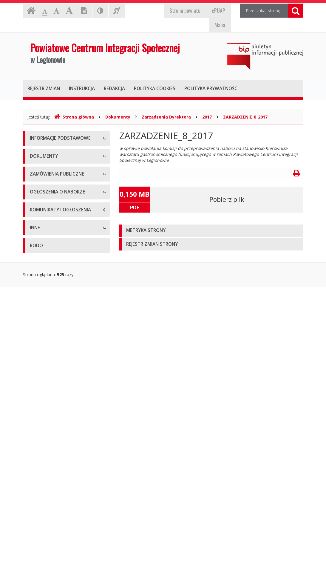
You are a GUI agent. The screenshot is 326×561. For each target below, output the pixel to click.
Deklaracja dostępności (52, 233)
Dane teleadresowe (49, 152)
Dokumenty (117, 117)
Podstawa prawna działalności (59, 264)
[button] (211, 231)
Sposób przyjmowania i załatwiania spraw (64, 500)
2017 (207, 117)
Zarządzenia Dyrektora (166, 117)
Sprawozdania (43, 331)
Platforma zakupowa (50, 390)
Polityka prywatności (49, 318)
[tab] (211, 231)
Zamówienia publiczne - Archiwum (63, 376)
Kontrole (38, 484)
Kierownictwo (43, 206)
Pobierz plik (226, 199)
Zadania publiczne (47, 291)
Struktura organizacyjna (52, 179)
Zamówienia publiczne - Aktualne (61, 363)
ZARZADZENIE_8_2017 (245, 117)
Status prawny (43, 166)
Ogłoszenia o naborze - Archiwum (62, 434)
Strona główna (74, 117)
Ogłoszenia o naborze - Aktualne (61, 421)
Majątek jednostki (47, 219)
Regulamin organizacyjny (54, 278)
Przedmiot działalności (51, 193)
